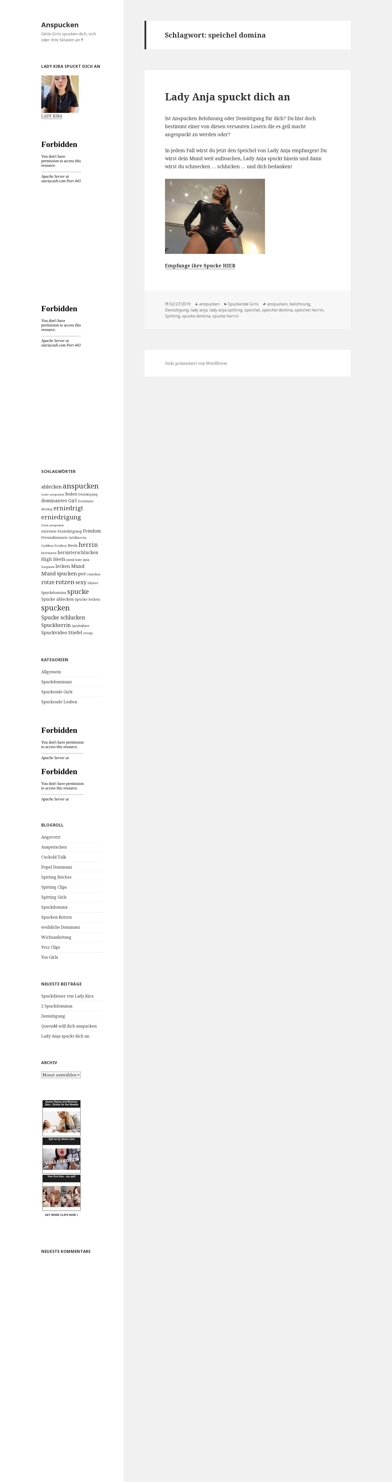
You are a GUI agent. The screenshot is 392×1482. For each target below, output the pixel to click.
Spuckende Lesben (59, 702)
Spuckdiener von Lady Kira (67, 996)
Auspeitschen (54, 847)
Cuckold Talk (53, 857)
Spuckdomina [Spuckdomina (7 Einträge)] (53, 592)
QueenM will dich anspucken (69, 1026)
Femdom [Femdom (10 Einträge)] (92, 531)
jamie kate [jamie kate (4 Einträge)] (74, 560)
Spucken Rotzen (56, 917)
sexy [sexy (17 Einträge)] (81, 582)
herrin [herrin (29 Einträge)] (88, 545)
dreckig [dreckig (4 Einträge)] (46, 509)
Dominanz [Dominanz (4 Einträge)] (86, 501)
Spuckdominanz (56, 682)
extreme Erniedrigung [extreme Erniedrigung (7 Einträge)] (61, 531)
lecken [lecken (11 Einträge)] (63, 566)
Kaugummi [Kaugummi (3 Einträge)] (47, 567)
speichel (252, 310)
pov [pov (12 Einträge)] (82, 573)
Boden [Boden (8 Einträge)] (71, 494)
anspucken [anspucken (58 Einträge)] (81, 485)
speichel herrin (309, 310)
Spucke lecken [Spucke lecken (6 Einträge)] (87, 599)
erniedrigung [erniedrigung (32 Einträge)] (61, 517)
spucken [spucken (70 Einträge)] (55, 608)
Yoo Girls (49, 957)
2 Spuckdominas (56, 1006)
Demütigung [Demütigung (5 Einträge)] (88, 494)
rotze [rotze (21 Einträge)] (47, 582)
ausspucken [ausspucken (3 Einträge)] (57, 494)
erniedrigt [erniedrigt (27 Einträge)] (68, 508)
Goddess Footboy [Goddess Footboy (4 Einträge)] (54, 546)
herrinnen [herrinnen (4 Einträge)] (48, 553)
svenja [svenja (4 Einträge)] (88, 633)
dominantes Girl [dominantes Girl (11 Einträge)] (59, 501)
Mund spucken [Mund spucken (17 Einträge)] (59, 573)
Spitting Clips (54, 887)
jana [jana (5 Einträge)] (86, 559)
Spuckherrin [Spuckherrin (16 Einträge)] (56, 625)
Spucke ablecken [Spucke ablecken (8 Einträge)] (57, 599)
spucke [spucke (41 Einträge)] (78, 591)
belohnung (300, 304)
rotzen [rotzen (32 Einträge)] (65, 582)
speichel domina (277, 310)
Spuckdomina (54, 907)
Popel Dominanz (56, 867)
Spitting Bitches (56, 877)
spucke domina (196, 316)
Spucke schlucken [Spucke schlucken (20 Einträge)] (63, 617)
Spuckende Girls (56, 692)
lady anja (199, 310)
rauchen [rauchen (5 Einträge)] (93, 574)
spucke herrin (225, 316)
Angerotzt (50, 837)
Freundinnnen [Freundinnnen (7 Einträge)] (54, 537)
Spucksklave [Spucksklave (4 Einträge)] (81, 626)
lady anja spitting (226, 310)
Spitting (172, 316)
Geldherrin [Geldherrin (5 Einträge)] (77, 537)
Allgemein (51, 672)
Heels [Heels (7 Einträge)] (73, 545)
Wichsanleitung (56, 937)
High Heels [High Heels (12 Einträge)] (53, 559)
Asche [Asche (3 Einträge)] (45, 494)
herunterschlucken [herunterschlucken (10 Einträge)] (78, 552)
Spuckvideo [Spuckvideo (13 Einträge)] (54, 632)
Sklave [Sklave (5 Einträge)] (93, 583)
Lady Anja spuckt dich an (65, 1036)
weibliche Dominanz (60, 927)
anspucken (209, 304)
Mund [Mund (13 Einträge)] (77, 566)
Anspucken (60, 24)
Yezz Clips (50, 947)
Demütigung (53, 1016)
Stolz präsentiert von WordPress (196, 363)
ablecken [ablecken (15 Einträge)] (51, 486)
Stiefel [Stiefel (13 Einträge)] (75, 632)
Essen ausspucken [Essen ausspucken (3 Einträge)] (52, 525)
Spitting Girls (53, 897)
